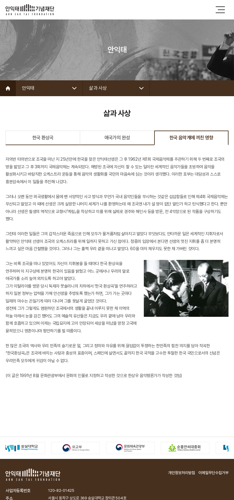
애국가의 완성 (117, 138)
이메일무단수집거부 (213, 472)
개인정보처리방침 (181, 472)
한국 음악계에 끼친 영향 (191, 138)
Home (8, 88)
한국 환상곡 (43, 138)
